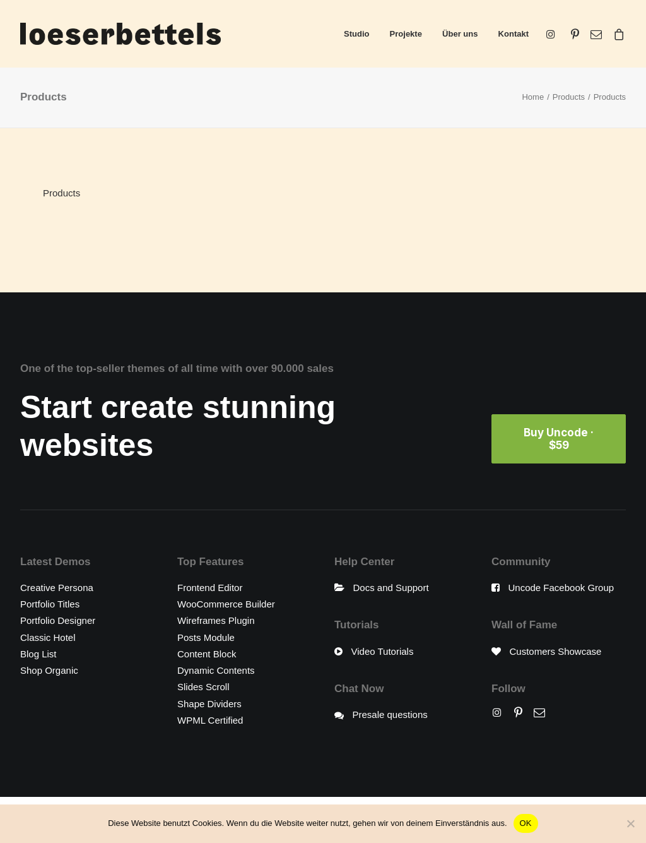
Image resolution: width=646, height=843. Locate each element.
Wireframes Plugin (216, 620)
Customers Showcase (556, 651)
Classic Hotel (48, 637)
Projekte (406, 34)
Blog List (38, 654)
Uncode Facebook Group (561, 587)
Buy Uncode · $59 (560, 438)
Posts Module (206, 637)
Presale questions (390, 714)
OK (526, 823)
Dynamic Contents (216, 670)
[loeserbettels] (120, 34)
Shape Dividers (209, 703)
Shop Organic (49, 670)
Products (569, 97)
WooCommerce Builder (226, 604)
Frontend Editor (209, 587)
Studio (356, 34)
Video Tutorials (382, 651)
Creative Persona (56, 587)
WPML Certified (210, 720)
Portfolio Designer (57, 620)
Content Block (206, 654)
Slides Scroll (203, 686)
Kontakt (513, 34)
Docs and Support (391, 587)
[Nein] (630, 823)
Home (533, 97)
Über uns (460, 34)
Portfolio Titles (49, 604)
